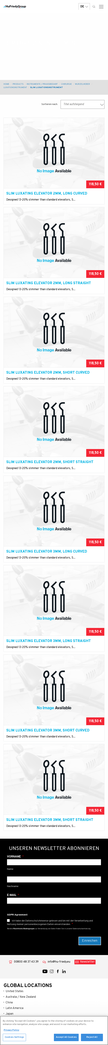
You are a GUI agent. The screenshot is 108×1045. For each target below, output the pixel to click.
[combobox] (82, 104)
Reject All (91, 1038)
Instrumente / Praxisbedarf (42, 84)
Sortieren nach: (49, 104)
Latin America (14, 1008)
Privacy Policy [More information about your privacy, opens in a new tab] (11, 1031)
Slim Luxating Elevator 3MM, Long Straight (48, 641)
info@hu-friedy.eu (59, 962)
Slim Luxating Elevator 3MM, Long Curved (46, 551)
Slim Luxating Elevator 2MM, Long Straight (48, 283)
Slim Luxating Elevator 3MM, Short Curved (48, 730)
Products (18, 84)
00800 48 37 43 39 (26, 962)
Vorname (14, 856)
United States (14, 991)
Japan (9, 1014)
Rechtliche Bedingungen (24, 929)
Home (6, 84)
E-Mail (12, 895)
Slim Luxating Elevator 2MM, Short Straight (49, 462)
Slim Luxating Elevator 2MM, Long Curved (46, 193)
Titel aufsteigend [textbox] (73, 104)
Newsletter (87, 962)
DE (84, 6)
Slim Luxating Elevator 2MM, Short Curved (48, 372)
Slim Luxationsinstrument (46, 87)
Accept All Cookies (66, 1038)
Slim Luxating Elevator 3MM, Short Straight (49, 820)
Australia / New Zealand (21, 997)
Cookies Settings (14, 1038)
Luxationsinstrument (15, 87)
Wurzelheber (82, 84)
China (9, 1002)
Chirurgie (66, 84)
